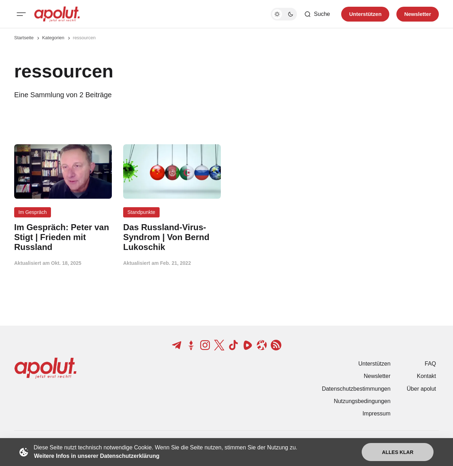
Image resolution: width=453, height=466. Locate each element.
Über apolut (421, 389)
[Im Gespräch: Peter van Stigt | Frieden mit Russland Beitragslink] (63, 237)
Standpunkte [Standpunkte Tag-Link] (141, 212)
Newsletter (377, 376)
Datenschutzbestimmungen (356, 389)
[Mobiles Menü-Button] (21, 14)
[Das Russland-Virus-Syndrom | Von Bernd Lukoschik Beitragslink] (172, 237)
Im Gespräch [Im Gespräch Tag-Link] (32, 212)
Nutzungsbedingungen (362, 401)
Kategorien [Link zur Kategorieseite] (53, 37)
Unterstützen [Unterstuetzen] (365, 14)
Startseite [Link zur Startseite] (24, 37)
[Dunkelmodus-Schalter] (284, 14)
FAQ (430, 364)
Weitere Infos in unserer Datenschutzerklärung (96, 456)
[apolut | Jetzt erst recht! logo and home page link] (57, 14)
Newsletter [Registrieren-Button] (417, 14)
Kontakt (426, 376)
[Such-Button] (317, 14)
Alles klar (397, 452)
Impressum (376, 413)
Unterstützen (375, 364)
